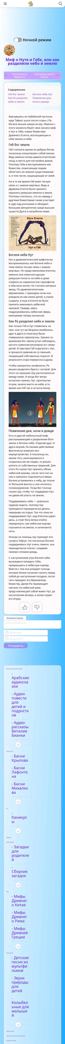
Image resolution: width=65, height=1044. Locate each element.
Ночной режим (38, 39)
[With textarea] (32, 624)
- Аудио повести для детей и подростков (29, 689)
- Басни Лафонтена (31, 734)
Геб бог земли (16, 94)
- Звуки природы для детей (29, 882)
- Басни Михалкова (31, 741)
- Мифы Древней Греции (29, 846)
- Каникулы (24, 762)
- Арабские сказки (30, 943)
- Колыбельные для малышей (32, 894)
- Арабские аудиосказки (25, 675)
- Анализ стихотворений (28, 978)
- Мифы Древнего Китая (30, 822)
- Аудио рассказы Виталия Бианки (30, 703)
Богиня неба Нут (42, 94)
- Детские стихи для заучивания (32, 997)
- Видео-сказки (28, 950)
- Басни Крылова (29, 726)
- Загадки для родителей (26, 789)
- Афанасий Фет (28, 987)
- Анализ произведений (27, 933)
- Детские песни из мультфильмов (31, 870)
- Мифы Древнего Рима (30, 834)
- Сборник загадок (31, 799)
